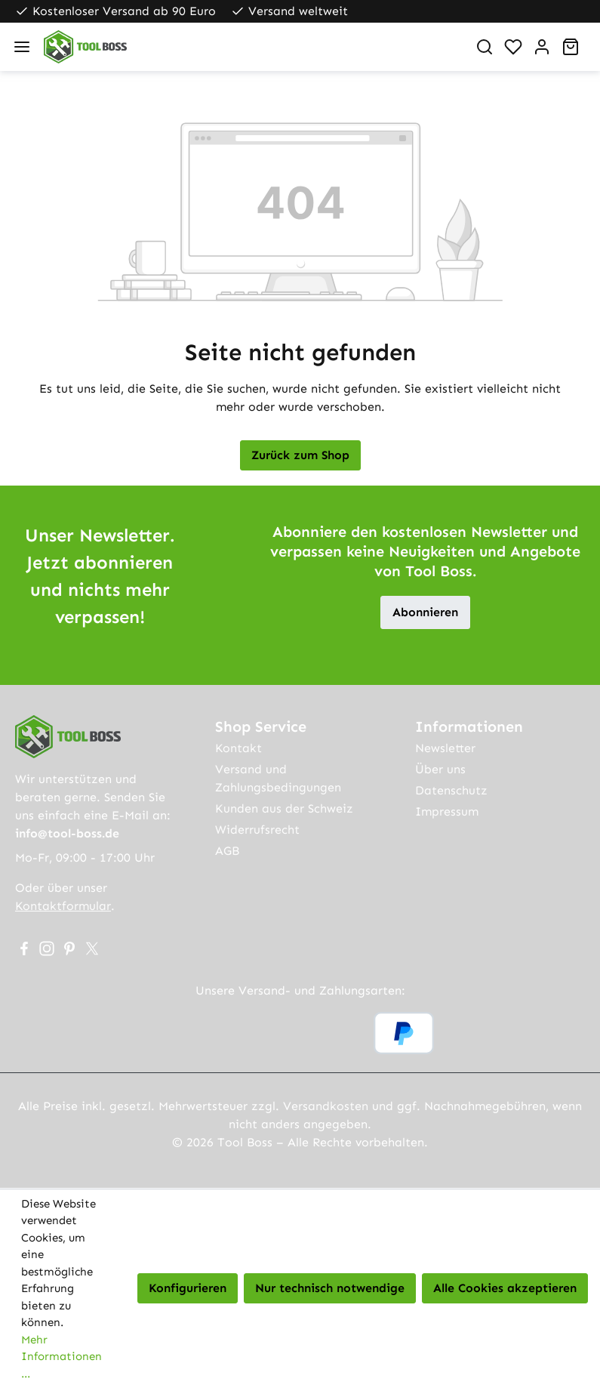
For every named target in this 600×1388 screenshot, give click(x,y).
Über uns (440, 769)
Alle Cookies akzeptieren (505, 1288)
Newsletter (445, 748)
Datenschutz (451, 790)
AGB (227, 851)
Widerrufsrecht (257, 829)
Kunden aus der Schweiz (284, 808)
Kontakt (238, 748)
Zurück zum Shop (300, 455)
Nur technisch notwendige (330, 1288)
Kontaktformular (63, 906)
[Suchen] (484, 47)
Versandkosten (325, 1106)
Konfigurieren (187, 1288)
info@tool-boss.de (67, 833)
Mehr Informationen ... (61, 1356)
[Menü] (22, 47)
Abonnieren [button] (425, 612)
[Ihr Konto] (542, 47)
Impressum (446, 811)
